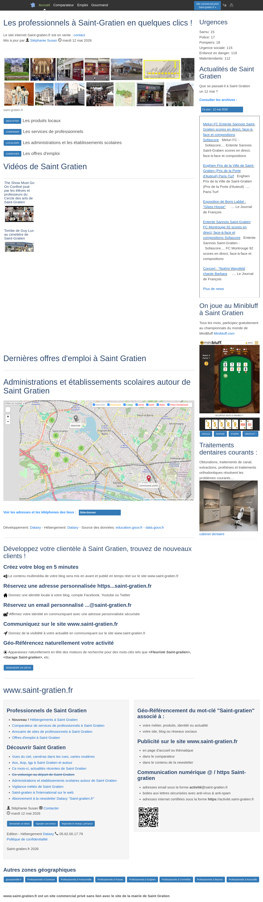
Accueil (44, 5)
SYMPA (235, 434)
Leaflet (147, 500)
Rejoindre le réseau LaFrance (77, 823)
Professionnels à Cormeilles (176, 879)
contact (79, 35)
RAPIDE (220, 434)
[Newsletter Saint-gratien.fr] (224, 5)
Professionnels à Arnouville (243, 879)
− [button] (8, 422)
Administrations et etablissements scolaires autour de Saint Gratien (64, 780)
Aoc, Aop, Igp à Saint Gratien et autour (42, 762)
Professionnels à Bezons (210, 879)
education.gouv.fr (129, 527)
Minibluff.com (224, 333)
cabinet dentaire (211, 534)
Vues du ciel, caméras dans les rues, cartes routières (53, 756)
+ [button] (8, 416)
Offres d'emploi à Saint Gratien (36, 737)
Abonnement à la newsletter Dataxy (53, 798)
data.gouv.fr (155, 527)
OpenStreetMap (159, 500)
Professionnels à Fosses (110, 879)
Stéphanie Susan (43, 40)
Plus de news (213, 289)
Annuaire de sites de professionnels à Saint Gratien (52, 731)
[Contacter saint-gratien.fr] (231, 5)
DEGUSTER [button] (12, 121)
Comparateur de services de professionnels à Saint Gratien (58, 725)
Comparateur (63, 5)
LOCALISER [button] (12, 143)
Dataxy (35, 527)
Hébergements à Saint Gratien (54, 720)
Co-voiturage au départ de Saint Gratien (43, 774)
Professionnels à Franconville (76, 879)
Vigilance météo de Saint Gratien (38, 786)
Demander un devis (19, 823)
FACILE (206, 434)
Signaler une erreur (46, 823)
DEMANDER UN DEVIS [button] (18, 667)
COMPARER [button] (12, 131)
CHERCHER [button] (12, 153)
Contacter (51, 808)
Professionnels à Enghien (142, 879)
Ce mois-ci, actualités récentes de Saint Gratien (49, 768)
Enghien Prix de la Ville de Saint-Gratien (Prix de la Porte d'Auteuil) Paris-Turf (228, 171)
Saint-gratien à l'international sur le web (43, 792)
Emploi (82, 5)
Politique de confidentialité (27, 839)
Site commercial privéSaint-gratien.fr (207, 6)
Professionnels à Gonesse (41, 879)
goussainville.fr (13, 879)
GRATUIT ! (250, 434)
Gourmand (99, 5)
